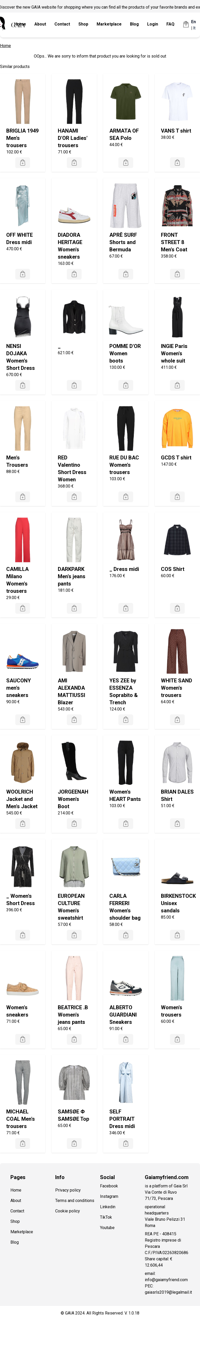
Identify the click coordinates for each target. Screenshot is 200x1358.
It (194, 28)
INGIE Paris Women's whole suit (174, 353)
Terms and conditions (74, 1200)
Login (152, 24)
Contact (62, 24)
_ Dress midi (124, 569)
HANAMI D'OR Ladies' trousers (73, 138)
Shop (83, 24)
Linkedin (107, 1206)
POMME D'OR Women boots (125, 353)
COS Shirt (172, 569)
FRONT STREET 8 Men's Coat (174, 242)
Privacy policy (68, 1190)
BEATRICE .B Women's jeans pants (73, 1014)
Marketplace (109, 24)
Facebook (109, 1185)
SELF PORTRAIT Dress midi (122, 1118)
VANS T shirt (176, 131)
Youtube (107, 1227)
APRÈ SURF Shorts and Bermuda (123, 242)
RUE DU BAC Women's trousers (124, 464)
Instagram (109, 1196)
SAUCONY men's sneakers (18, 687)
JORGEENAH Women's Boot (73, 799)
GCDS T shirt (176, 457)
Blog (134, 24)
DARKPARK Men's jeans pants (71, 576)
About (40, 24)
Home (20, 24)
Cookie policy (67, 1211)
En (193, 21)
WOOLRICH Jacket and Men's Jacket (22, 799)
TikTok (106, 1217)
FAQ (170, 24)
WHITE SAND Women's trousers (176, 687)
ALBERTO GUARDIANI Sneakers (123, 1014)
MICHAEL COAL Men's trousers (20, 1118)
